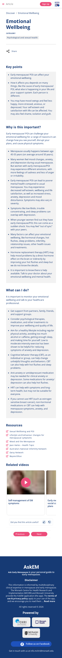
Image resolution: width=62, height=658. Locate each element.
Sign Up (45, 4)
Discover (10, 13)
